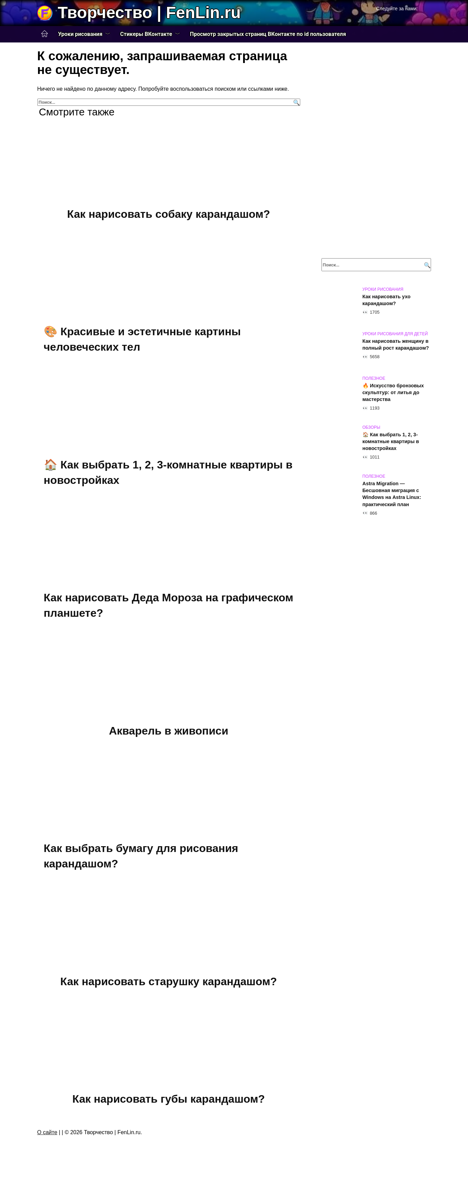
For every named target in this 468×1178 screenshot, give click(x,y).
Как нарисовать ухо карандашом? (386, 300)
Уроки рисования (80, 34)
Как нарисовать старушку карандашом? (168, 981)
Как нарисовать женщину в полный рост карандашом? (396, 344)
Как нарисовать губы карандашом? (168, 1099)
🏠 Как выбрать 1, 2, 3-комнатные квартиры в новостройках (391, 441)
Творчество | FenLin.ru (149, 12)
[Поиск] (295, 102)
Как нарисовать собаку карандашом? (168, 214)
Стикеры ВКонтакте (146, 34)
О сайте (47, 1132)
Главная (44, 34)
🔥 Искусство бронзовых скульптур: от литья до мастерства (393, 392)
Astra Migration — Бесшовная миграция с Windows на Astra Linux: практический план (392, 494)
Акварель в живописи (168, 731)
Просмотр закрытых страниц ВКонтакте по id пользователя (268, 34)
